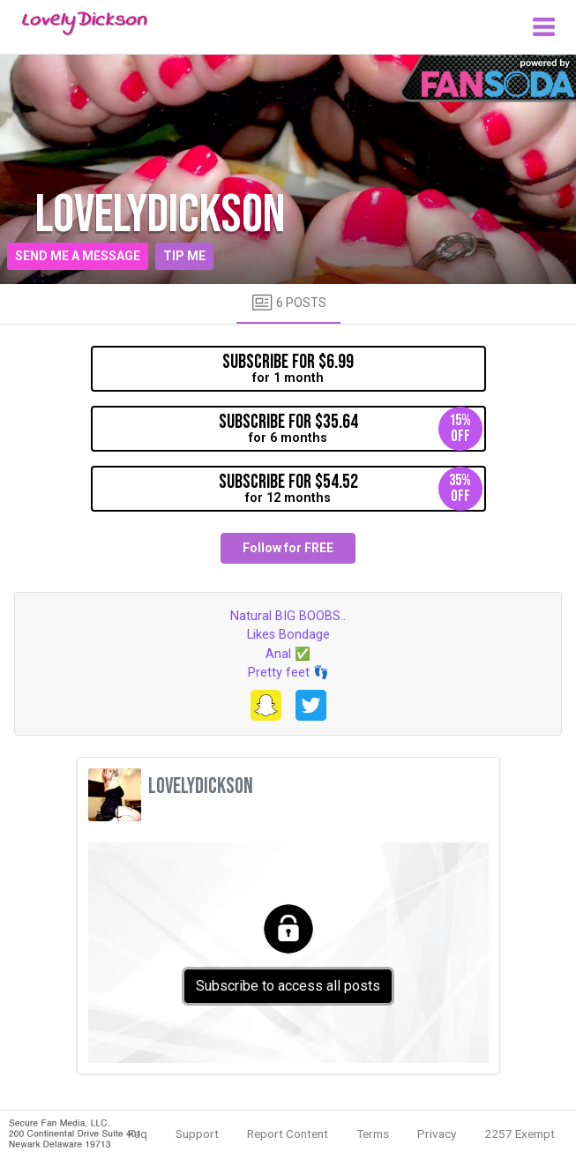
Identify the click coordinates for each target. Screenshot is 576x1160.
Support (197, 1133)
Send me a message (77, 256)
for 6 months (350, 429)
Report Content (287, 1133)
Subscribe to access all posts (288, 985)
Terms (372, 1133)
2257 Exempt (519, 1133)
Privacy (436, 1133)
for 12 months (350, 489)
